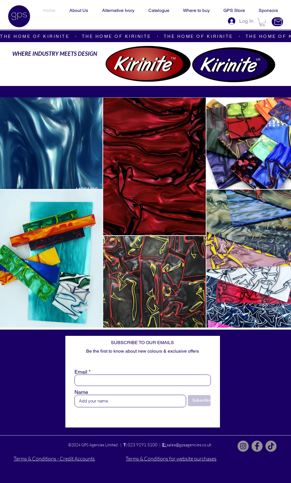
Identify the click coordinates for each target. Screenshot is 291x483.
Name (81, 392)
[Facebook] (257, 446)
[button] (262, 22)
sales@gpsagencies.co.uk (189, 444)
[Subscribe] (199, 400)
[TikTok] (271, 446)
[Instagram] (243, 446)
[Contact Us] (277, 21)
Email (80, 372)
